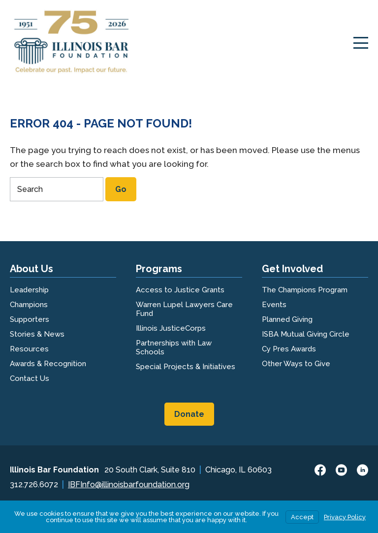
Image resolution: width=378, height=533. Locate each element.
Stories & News (37, 334)
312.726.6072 (34, 484)
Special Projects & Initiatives (185, 366)
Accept (302, 517)
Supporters (29, 319)
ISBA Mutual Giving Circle (305, 334)
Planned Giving (287, 319)
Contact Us (29, 378)
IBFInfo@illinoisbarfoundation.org (128, 484)
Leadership (29, 289)
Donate (189, 414)
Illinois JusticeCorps (171, 328)
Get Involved (292, 269)
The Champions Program (304, 289)
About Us (31, 269)
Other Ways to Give (296, 363)
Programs (159, 269)
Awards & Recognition (48, 363)
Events (274, 304)
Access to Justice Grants (180, 289)
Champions (29, 304)
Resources (29, 349)
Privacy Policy (345, 517)
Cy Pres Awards (289, 349)
